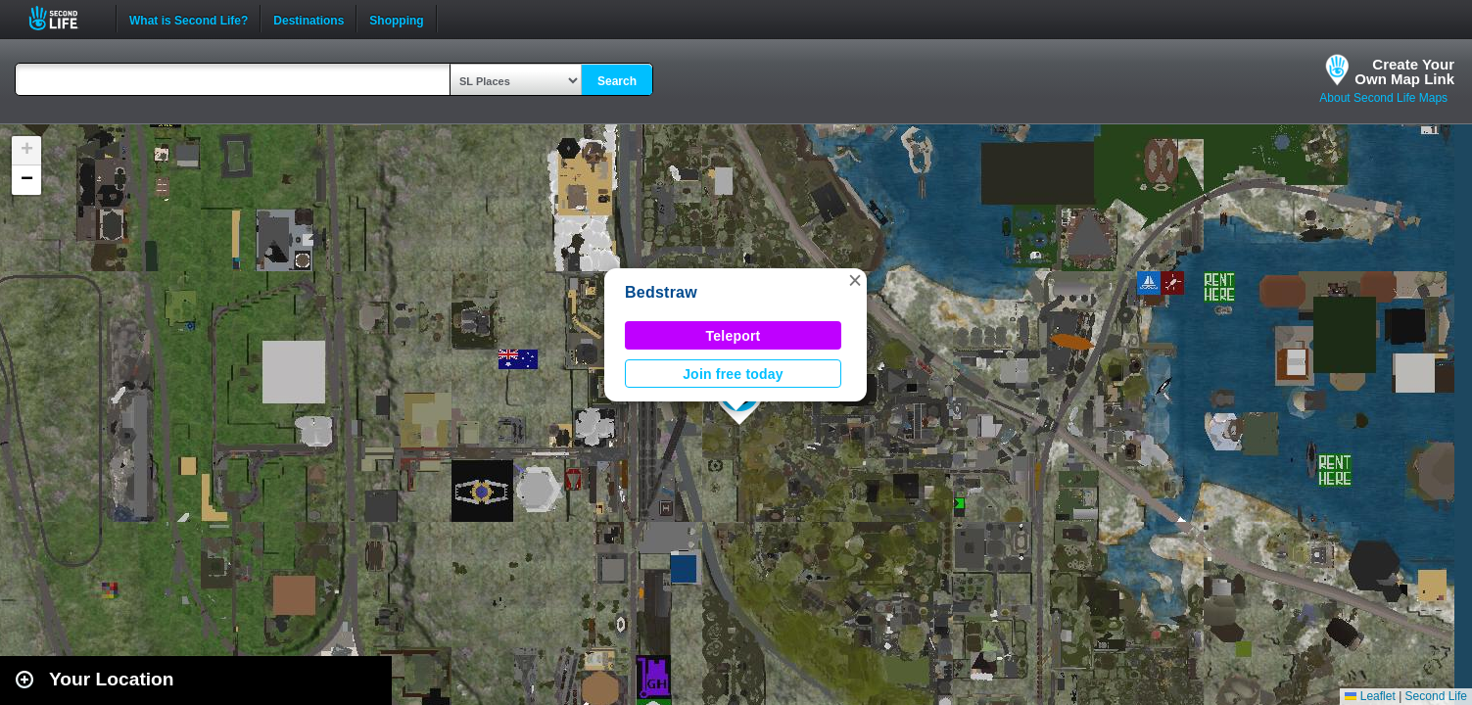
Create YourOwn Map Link (1404, 71)
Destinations (308, 19)
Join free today (733, 374)
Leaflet (1370, 696)
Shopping (396, 19)
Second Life (64, 18)
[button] (855, 280)
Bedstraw (661, 292)
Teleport (733, 336)
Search (617, 81)
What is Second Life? (188, 19)
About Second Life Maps (1383, 98)
